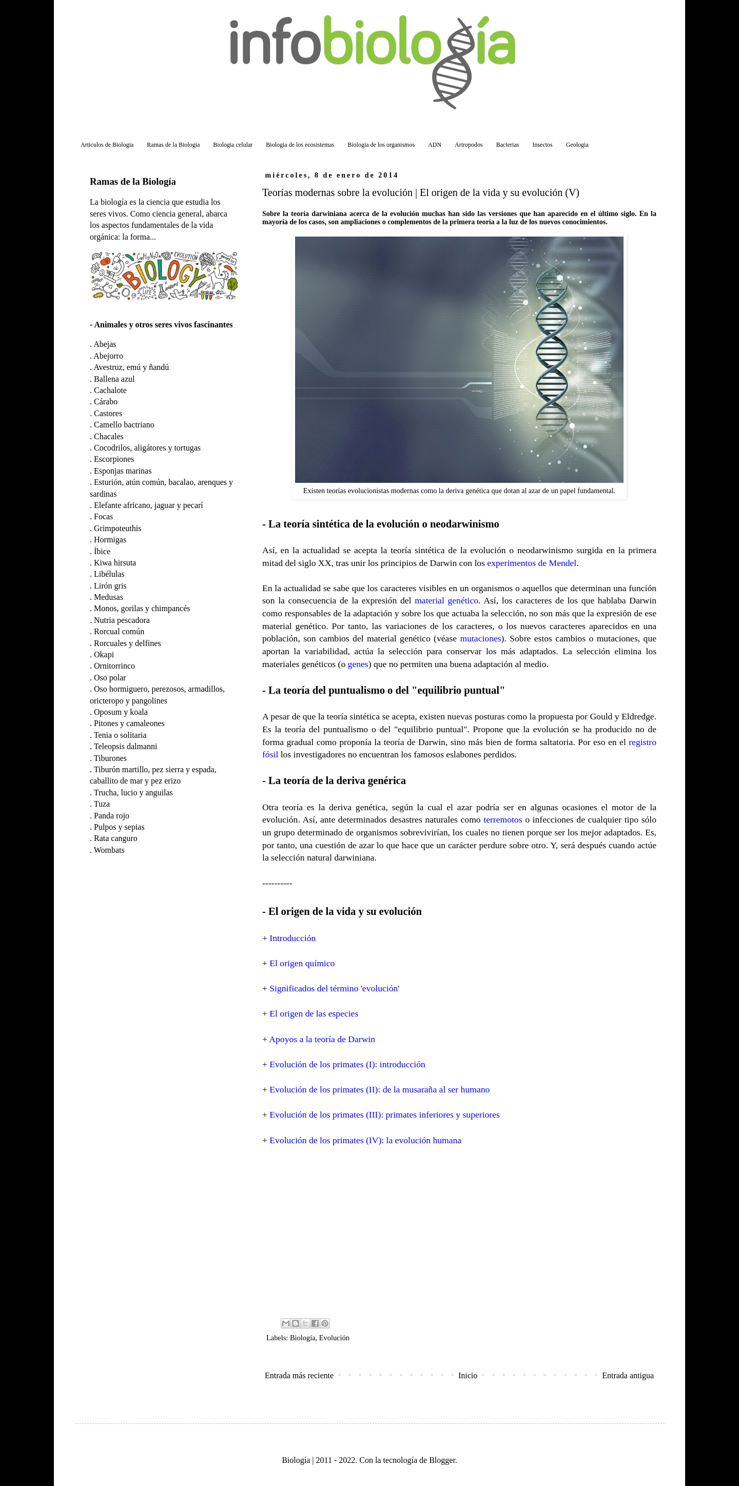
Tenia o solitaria (120, 735)
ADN (434, 144)
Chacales (109, 436)
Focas (103, 516)
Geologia (577, 144)
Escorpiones (114, 459)
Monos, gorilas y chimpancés (142, 608)
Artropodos (469, 144)
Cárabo (106, 401)
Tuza (102, 803)
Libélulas (109, 574)
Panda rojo (111, 815)
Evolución (334, 1338)
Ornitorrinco (114, 665)
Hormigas (110, 539)
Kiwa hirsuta (115, 562)
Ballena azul (114, 379)
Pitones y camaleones (129, 723)
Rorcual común (119, 631)
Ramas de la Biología (133, 181)
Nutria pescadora (122, 620)
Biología (303, 1338)
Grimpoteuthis (117, 528)
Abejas (104, 344)
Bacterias (507, 144)
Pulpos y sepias (119, 827)
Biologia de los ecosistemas (300, 144)
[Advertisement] (459, 1231)
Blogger (442, 1460)
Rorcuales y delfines (127, 643)
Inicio (467, 1375)
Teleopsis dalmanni (126, 746)
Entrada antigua (628, 1375)
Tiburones (110, 758)
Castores (108, 413)
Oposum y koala (121, 712)
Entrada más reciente (299, 1375)
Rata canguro (116, 838)
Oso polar (110, 677)
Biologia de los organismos (381, 144)
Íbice (102, 551)
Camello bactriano (124, 424)
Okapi (104, 654)
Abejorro (108, 355)
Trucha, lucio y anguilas (133, 792)
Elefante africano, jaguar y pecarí (148, 505)
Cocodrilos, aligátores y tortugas (147, 447)
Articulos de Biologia (107, 144)
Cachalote (110, 390)
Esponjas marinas (122, 470)
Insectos (542, 144)
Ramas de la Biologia (173, 144)
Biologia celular (232, 144)
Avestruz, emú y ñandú (131, 367)
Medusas (108, 597)
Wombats (109, 850)
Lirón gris (110, 585)
